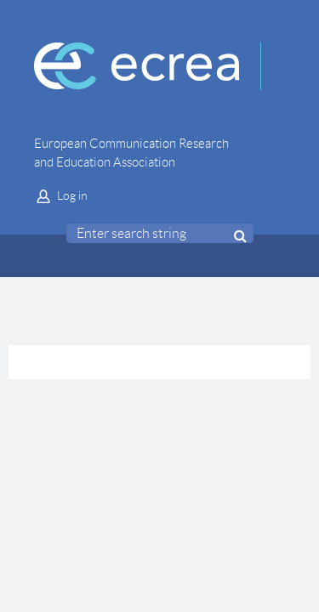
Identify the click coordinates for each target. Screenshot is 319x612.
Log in (72, 195)
